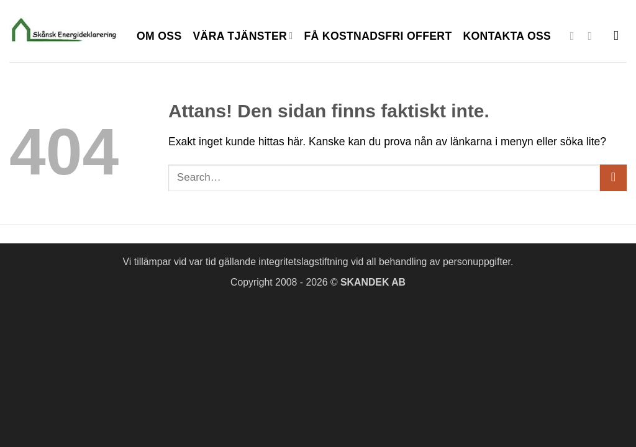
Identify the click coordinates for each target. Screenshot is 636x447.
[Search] (620, 36)
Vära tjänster (243, 36)
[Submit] (613, 178)
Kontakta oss (507, 36)
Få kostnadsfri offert (378, 36)
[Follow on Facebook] (575, 36)
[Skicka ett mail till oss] (593, 36)
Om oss (159, 36)
